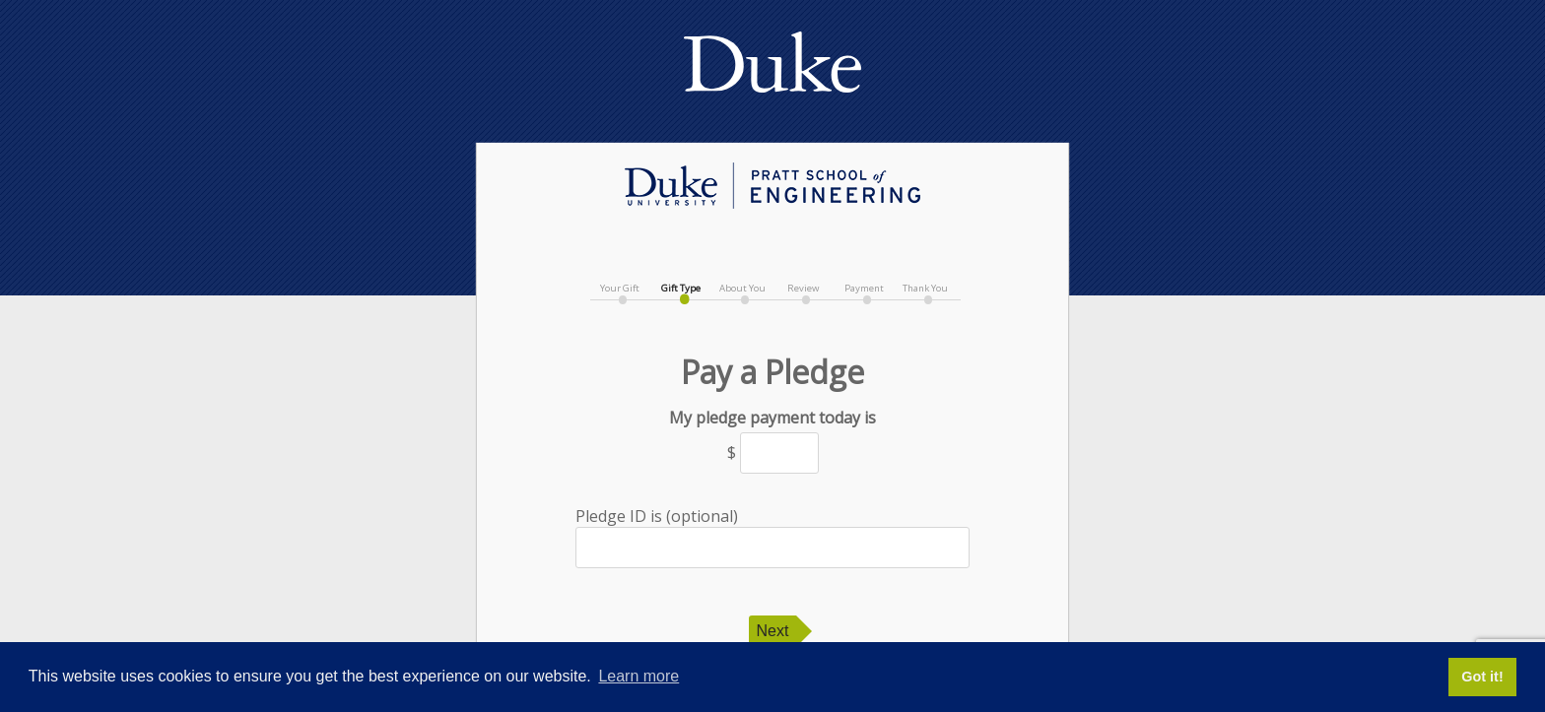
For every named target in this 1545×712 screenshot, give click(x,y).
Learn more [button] (638, 676)
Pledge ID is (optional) (772, 536)
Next (773, 630)
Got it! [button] (1482, 676)
